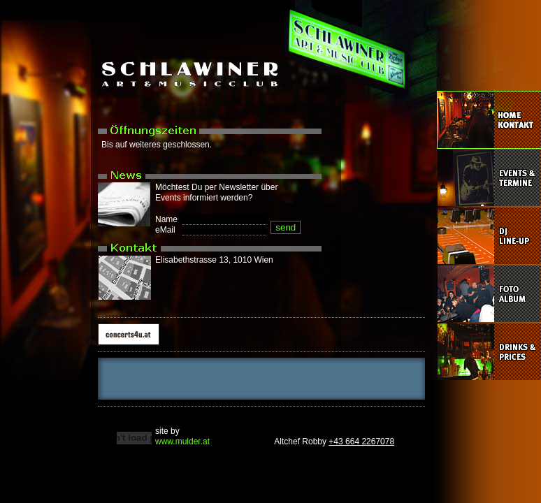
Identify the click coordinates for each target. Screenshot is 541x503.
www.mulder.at (182, 441)
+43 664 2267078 (361, 441)
